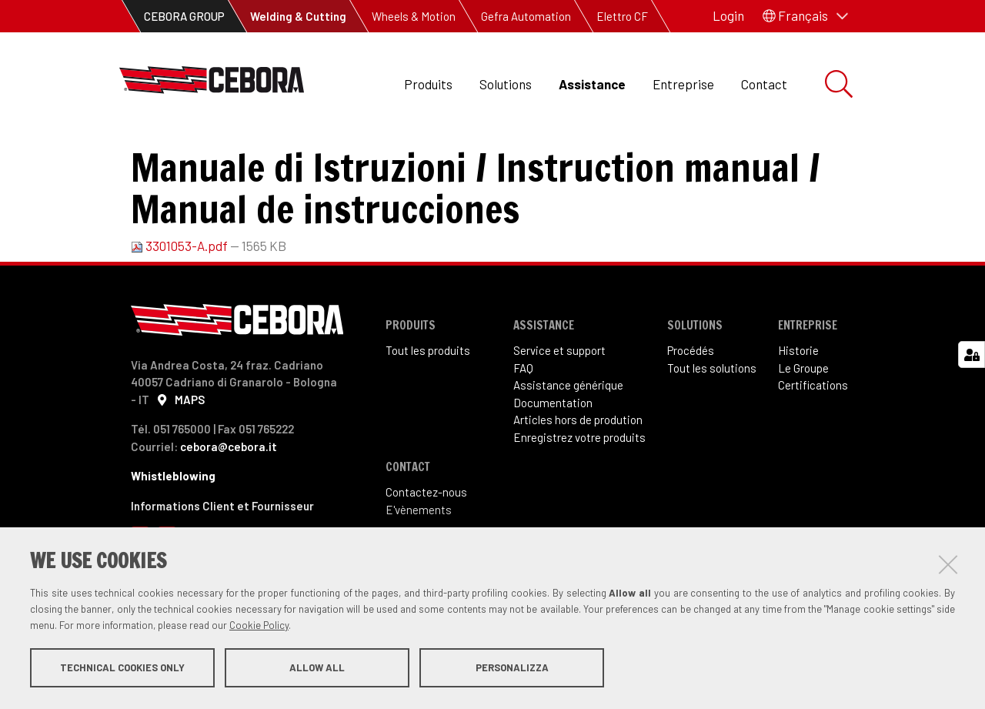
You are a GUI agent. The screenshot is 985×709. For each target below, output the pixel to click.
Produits (428, 84)
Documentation (273, 154)
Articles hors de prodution (578, 483)
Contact (764, 84)
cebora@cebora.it (228, 510)
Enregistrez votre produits (579, 500)
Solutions (505, 84)
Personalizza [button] (512, 669)
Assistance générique (568, 448)
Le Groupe (803, 431)
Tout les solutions (711, 431)
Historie (798, 413)
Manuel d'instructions (401, 154)
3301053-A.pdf (180, 308)
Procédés (690, 413)
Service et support (559, 413)
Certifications (813, 448)
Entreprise (683, 84)
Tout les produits (428, 413)
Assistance (592, 84)
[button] (805, 16)
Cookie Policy (259, 626)
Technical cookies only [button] (122, 669)
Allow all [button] (317, 669)
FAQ (523, 431)
